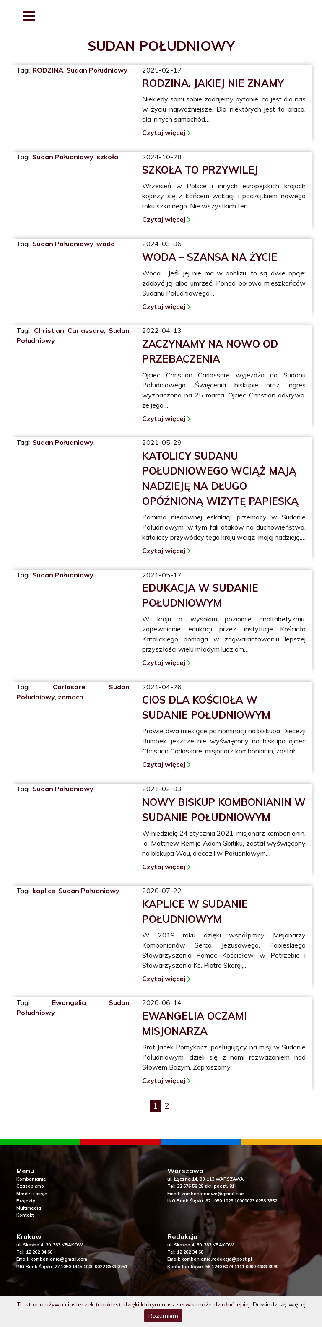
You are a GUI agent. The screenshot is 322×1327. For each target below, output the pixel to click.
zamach (70, 697)
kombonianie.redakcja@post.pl (217, 1259)
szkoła (107, 157)
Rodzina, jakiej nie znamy (213, 83)
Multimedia (28, 1208)
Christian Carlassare (69, 330)
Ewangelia (69, 1002)
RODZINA (47, 70)
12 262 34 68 (39, 1252)
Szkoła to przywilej (200, 170)
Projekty (25, 1201)
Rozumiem (163, 1315)
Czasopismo (30, 1186)
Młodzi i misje (31, 1194)
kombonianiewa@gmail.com (213, 1194)
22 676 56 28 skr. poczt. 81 (205, 1186)
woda (105, 243)
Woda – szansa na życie (210, 257)
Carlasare (69, 687)
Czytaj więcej (163, 132)
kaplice (43, 890)
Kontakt (25, 1215)
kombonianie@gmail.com (59, 1259)
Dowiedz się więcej (279, 1304)
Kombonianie (31, 1179)
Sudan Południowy (96, 70)
